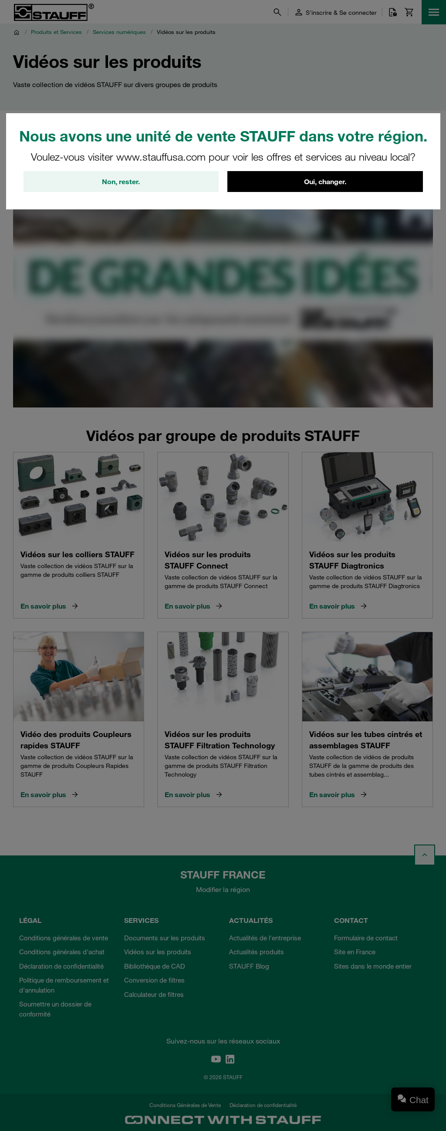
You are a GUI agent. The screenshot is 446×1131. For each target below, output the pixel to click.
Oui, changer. (325, 181)
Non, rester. (121, 181)
